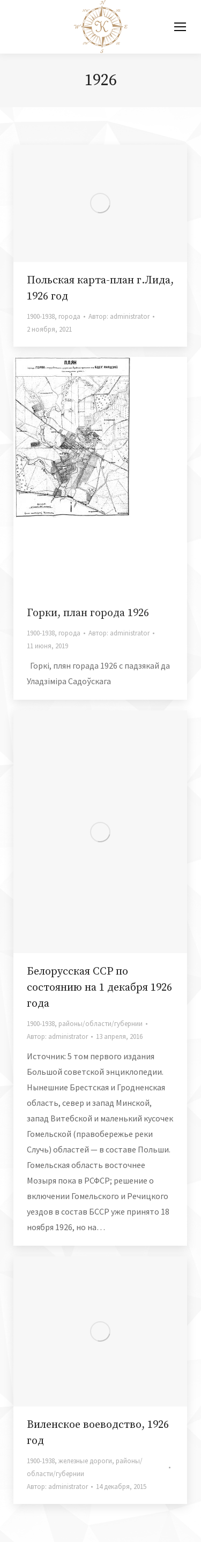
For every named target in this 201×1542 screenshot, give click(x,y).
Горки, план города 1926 (88, 613)
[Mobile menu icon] (180, 27)
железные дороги (85, 1460)
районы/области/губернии (100, 1023)
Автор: (119, 316)
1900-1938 (41, 316)
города (69, 316)
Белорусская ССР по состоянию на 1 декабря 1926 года (99, 987)
